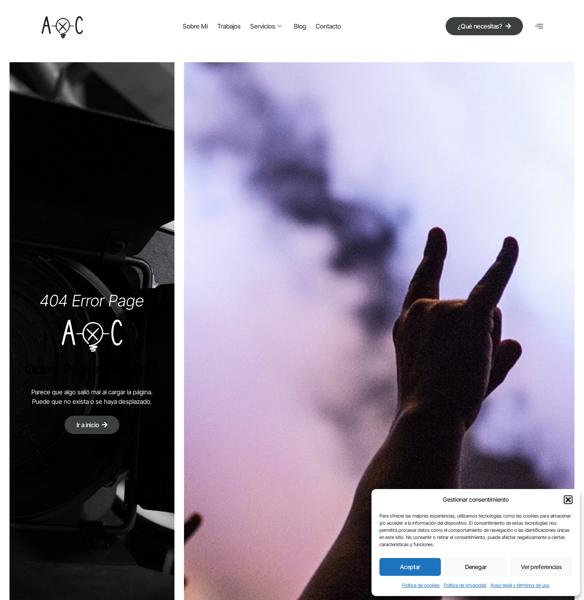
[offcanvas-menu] (539, 26)
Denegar (475, 567)
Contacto (328, 26)
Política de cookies (421, 585)
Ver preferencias (541, 567)
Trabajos (229, 26)
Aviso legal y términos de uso (520, 585)
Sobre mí (195, 26)
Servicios (266, 26)
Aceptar (410, 567)
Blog (300, 26)
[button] (568, 500)
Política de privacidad (465, 585)
